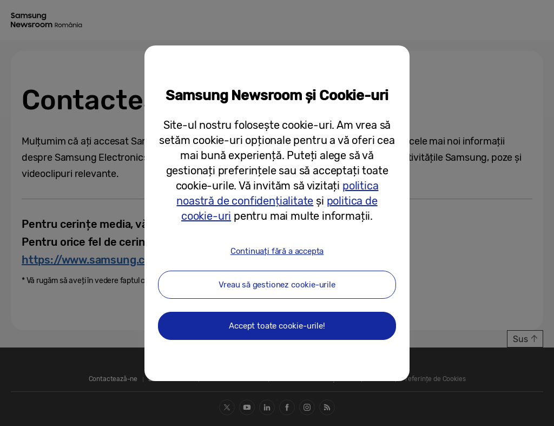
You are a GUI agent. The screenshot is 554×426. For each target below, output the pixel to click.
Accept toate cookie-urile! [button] (277, 326)
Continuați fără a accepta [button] (277, 251)
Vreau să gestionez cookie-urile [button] (277, 285)
